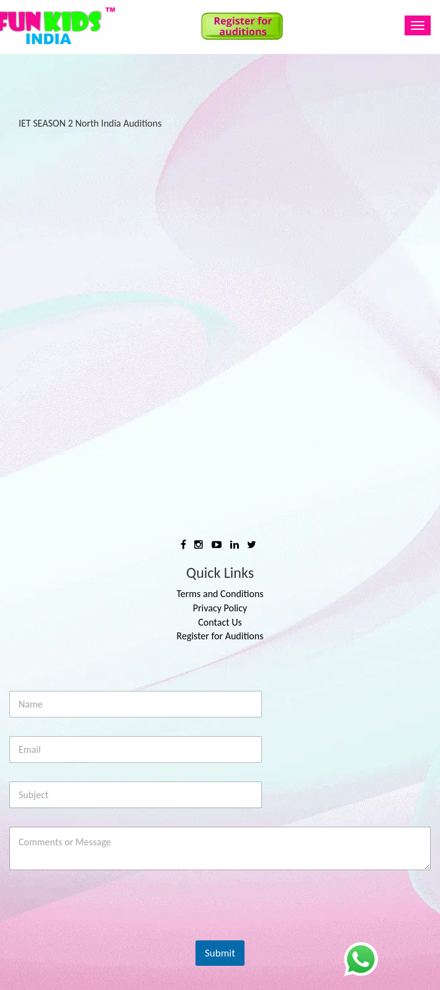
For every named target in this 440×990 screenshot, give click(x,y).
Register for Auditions (220, 636)
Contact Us (219, 622)
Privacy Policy (220, 608)
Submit (220, 953)
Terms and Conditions (219, 594)
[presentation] (103, 932)
